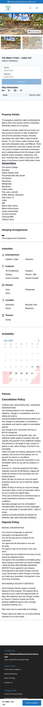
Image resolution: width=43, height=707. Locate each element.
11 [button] (38, 354)
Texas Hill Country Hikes (13, 694)
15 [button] (21, 360)
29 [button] (11, 347)
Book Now (21, 82)
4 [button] (37, 347)
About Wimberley (10, 674)
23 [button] (27, 367)
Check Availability (32, 703)
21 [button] (16, 367)
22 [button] (21, 367)
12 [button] (5, 360)
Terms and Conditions (12, 669)
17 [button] (32, 360)
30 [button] (16, 347)
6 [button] (10, 354)
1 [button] (21, 347)
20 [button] (11, 367)
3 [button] (32, 347)
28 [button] (5, 347)
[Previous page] (34, 340)
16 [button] (27, 360)
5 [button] (5, 354)
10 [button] (32, 354)
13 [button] (11, 360)
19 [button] (5, 367)
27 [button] (11, 373)
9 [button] (26, 354)
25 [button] (38, 367)
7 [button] (16, 354)
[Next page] (38, 340)
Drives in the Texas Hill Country (16, 698)
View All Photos (34, 32)
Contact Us (8, 682)
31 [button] (32, 373)
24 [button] (32, 367)
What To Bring (9, 678)
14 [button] (16, 360)
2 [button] (26, 347)
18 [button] (38, 360)
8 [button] (21, 354)
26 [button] (5, 373)
